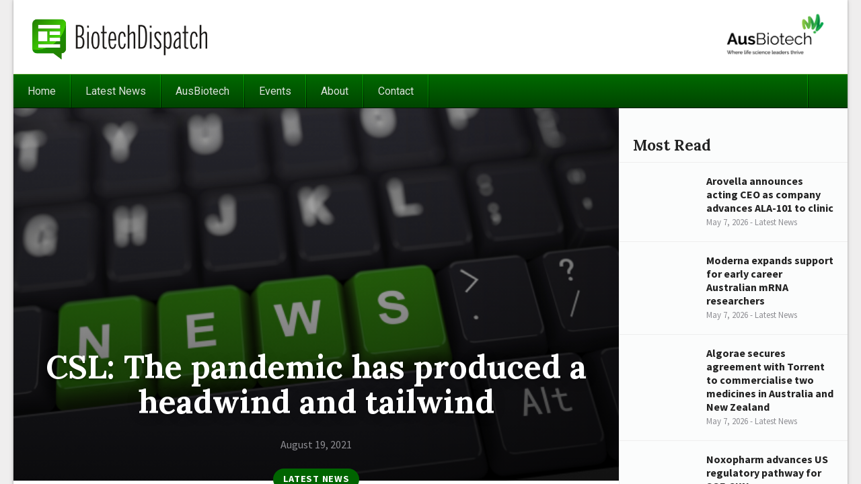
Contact (396, 91)
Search (827, 91)
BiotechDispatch (120, 37)
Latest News (115, 91)
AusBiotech (202, 91)
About (334, 91)
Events (275, 91)
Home (42, 91)
